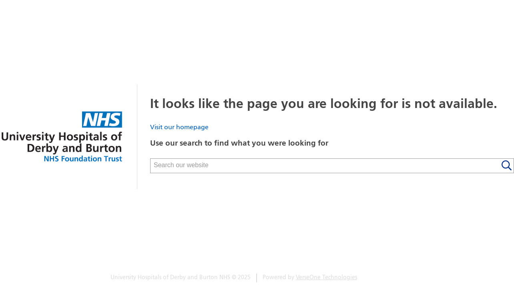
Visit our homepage (179, 127)
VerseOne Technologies (326, 277)
